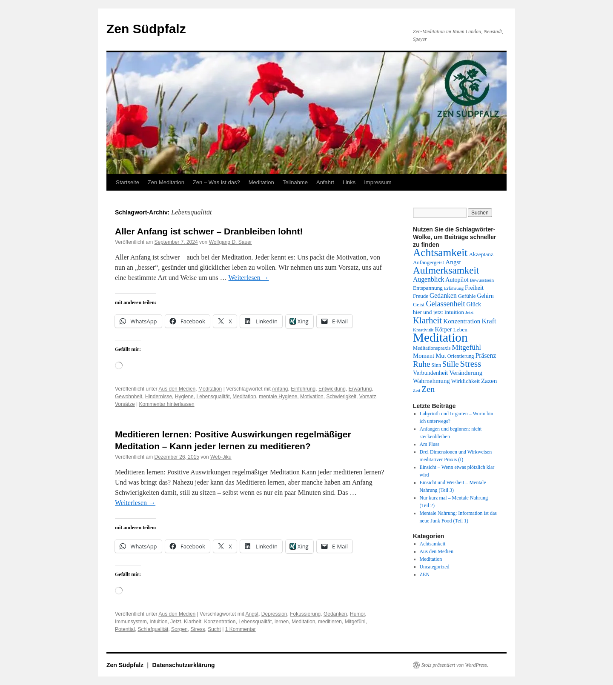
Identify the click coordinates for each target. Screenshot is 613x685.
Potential (125, 629)
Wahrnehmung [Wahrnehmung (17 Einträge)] (431, 380)
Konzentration (219, 622)
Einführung (303, 389)
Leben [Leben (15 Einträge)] (460, 329)
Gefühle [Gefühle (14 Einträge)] (467, 296)
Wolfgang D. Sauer (230, 242)
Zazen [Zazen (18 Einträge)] (489, 380)
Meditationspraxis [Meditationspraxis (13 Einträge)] (432, 348)
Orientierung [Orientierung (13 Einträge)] (460, 356)
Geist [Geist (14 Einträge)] (418, 304)
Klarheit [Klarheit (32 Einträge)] (427, 320)
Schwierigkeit (341, 397)
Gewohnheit (128, 397)
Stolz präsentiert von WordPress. (454, 665)
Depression (274, 614)
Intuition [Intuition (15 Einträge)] (454, 312)
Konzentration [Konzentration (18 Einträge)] (461, 321)
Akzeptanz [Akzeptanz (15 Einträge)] (481, 254)
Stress (197, 629)
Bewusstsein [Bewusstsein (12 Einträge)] (482, 280)
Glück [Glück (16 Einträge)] (474, 304)
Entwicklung (332, 389)
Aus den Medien (177, 389)
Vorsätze (125, 404)
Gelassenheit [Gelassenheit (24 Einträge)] (445, 304)
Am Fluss (429, 444)
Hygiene (184, 397)
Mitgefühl (355, 622)
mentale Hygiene (278, 397)
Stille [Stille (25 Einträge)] (450, 364)
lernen (282, 622)
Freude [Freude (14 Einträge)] (420, 296)
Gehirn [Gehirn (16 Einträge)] (485, 295)
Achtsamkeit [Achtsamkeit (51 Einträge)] (440, 252)
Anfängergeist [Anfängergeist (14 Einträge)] (428, 262)
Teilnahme (295, 182)
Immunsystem (131, 622)
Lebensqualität (212, 397)
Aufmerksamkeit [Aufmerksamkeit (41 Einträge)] (446, 270)
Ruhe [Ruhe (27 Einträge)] (421, 364)
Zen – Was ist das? (216, 182)
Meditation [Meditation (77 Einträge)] (440, 337)
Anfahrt (325, 182)
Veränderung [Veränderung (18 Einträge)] (465, 372)
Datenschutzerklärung (183, 665)
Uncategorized (435, 567)
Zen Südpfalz (146, 29)
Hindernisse (158, 397)
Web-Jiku (221, 457)
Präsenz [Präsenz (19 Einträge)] (486, 355)
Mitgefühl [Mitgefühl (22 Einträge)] (466, 347)
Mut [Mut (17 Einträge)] (440, 355)
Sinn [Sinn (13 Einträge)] (436, 365)
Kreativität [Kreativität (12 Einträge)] (423, 329)
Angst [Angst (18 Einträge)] (453, 261)
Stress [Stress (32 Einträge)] (470, 363)
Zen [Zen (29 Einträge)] (428, 389)
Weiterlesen (249, 277)
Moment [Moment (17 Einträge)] (423, 355)
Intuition (158, 622)
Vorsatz (367, 397)
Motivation (312, 397)
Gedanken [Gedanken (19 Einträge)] (443, 295)
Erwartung (360, 389)
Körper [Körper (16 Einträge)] (443, 329)
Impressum (377, 182)
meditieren (330, 622)
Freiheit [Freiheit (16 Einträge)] (474, 287)
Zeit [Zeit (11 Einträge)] (416, 390)
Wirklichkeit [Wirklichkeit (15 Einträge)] (465, 381)
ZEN (425, 574)
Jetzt (175, 622)
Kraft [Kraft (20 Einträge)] (488, 321)
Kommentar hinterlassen (167, 404)
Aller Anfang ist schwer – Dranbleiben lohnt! (209, 231)
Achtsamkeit (433, 544)
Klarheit (192, 622)
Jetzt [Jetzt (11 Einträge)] (469, 312)
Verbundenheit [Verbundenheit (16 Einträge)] (430, 372)
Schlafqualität (152, 629)
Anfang (280, 389)
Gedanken (335, 614)
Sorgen (179, 629)
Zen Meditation (166, 182)
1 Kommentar (240, 629)
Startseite (127, 182)
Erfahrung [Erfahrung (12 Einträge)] (454, 288)
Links (349, 182)
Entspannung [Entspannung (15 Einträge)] (428, 288)
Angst (251, 614)
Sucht (214, 629)
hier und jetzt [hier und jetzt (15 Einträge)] (428, 312)
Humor (357, 614)
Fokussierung (305, 614)
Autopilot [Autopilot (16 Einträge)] (456, 279)
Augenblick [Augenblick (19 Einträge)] (428, 279)
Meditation (261, 182)
